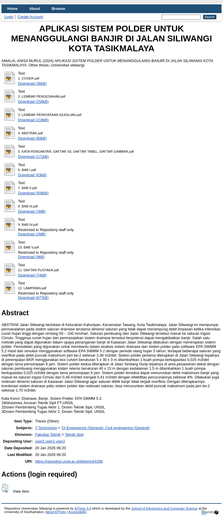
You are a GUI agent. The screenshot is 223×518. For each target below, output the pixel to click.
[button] (4, 488)
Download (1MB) (32, 211)
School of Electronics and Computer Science (164, 508)
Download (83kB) (32, 175)
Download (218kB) (33, 120)
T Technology (46, 428)
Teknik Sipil (74, 434)
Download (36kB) (32, 83)
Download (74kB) (32, 275)
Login (8, 17)
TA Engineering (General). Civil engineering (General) (105, 428)
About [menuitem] (34, 8)
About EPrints (55, 512)
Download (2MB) (32, 234)
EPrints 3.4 (83, 508)
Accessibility (77, 512)
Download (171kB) (33, 156)
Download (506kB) (33, 193)
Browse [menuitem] (58, 8)
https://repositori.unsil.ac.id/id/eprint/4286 (69, 461)
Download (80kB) (32, 138)
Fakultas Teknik (48, 434)
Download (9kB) (31, 257)
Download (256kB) (33, 101)
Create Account (30, 17)
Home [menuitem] (12, 8)
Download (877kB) (33, 297)
